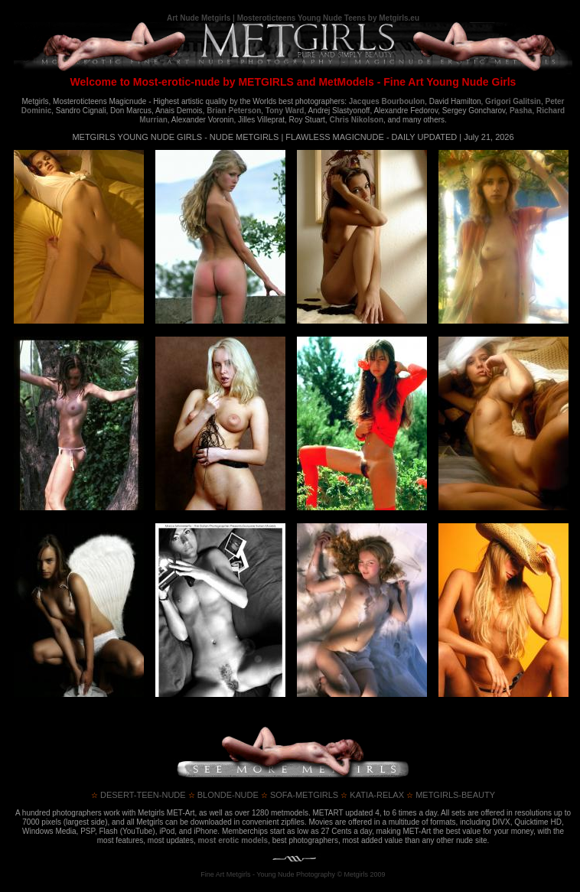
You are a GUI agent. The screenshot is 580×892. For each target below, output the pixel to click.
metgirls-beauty (450, 794)
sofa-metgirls (299, 794)
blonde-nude (223, 794)
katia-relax (372, 794)
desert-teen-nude (138, 794)
